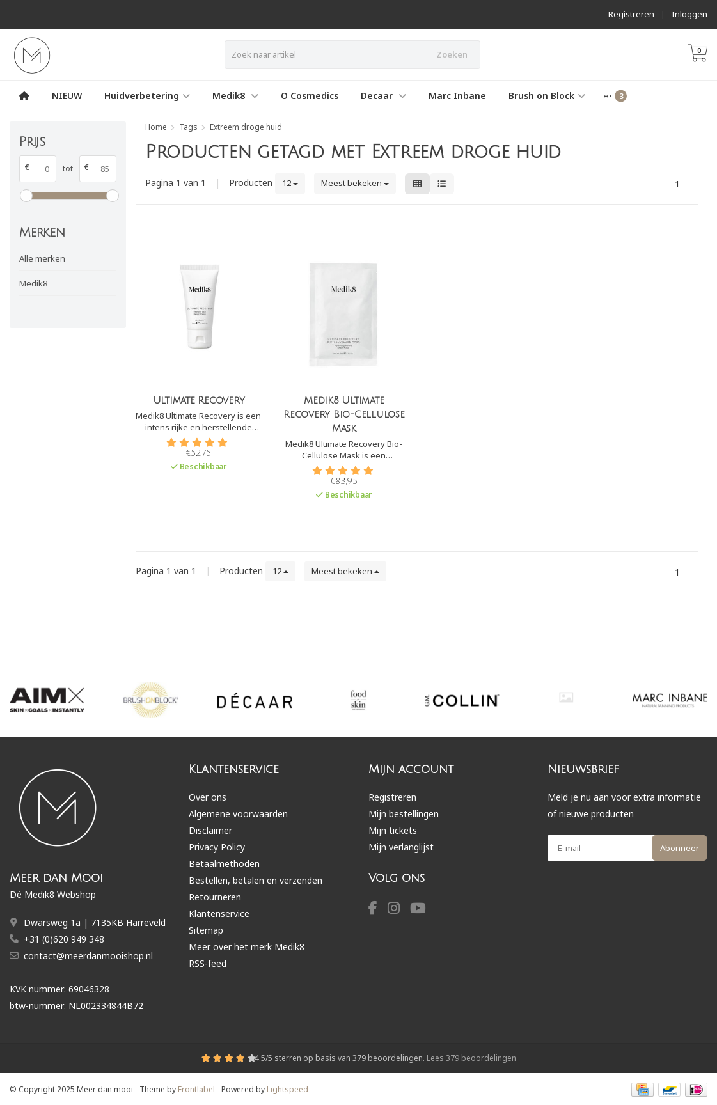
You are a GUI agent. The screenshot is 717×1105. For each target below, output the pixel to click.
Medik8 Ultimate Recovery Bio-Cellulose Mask (344, 414)
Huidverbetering (147, 96)
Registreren (631, 14)
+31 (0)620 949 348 (64, 939)
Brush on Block (546, 96)
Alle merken (42, 258)
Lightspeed (287, 1089)
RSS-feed (207, 963)
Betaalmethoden (224, 864)
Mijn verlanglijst (401, 847)
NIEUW (67, 96)
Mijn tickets (392, 830)
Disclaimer (210, 830)
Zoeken (452, 54)
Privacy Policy (217, 847)
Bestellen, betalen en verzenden (255, 880)
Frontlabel (196, 1089)
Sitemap (206, 930)
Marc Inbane (457, 96)
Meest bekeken (355, 183)
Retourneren (215, 897)
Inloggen (689, 14)
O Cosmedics (309, 96)
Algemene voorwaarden (238, 814)
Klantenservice (219, 913)
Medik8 (235, 96)
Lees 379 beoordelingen (471, 1058)
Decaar (383, 96)
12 (290, 183)
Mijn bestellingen (403, 814)
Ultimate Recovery (199, 400)
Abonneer (679, 848)
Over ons (207, 797)
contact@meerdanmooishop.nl (88, 956)
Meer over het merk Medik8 (246, 947)
